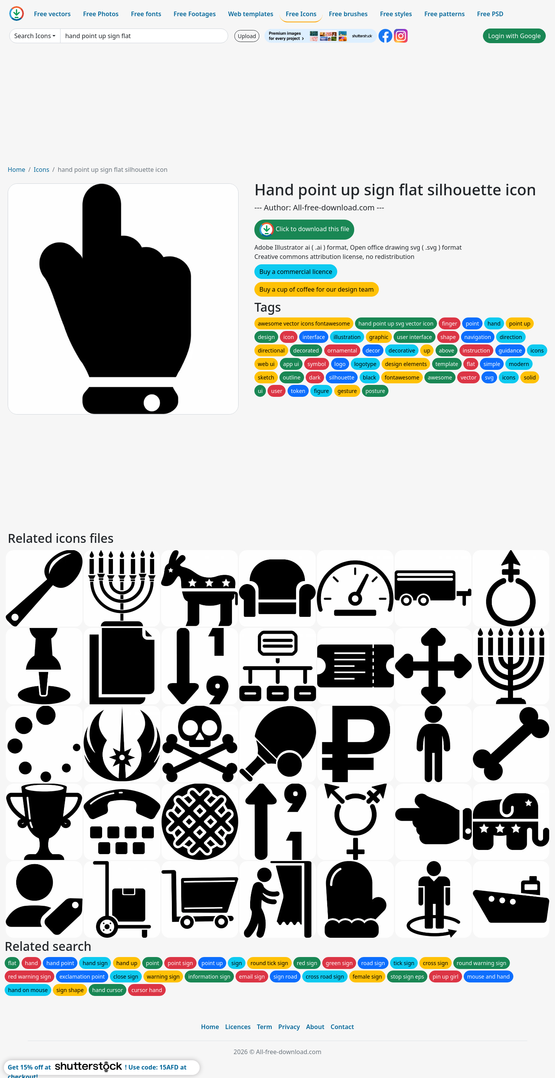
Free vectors (52, 14)
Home (16, 169)
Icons (41, 169)
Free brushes (348, 14)
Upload (247, 36)
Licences (238, 1027)
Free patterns (444, 14)
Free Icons (301, 14)
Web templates (250, 14)
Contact (342, 1027)
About (315, 1027)
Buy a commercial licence (295, 271)
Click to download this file (304, 229)
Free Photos (100, 14)
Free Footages (194, 14)
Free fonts (146, 14)
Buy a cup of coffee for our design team (316, 289)
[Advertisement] (277, 107)
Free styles (396, 14)
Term (264, 1027)
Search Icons (32, 36)
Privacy (289, 1027)
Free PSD (490, 14)
